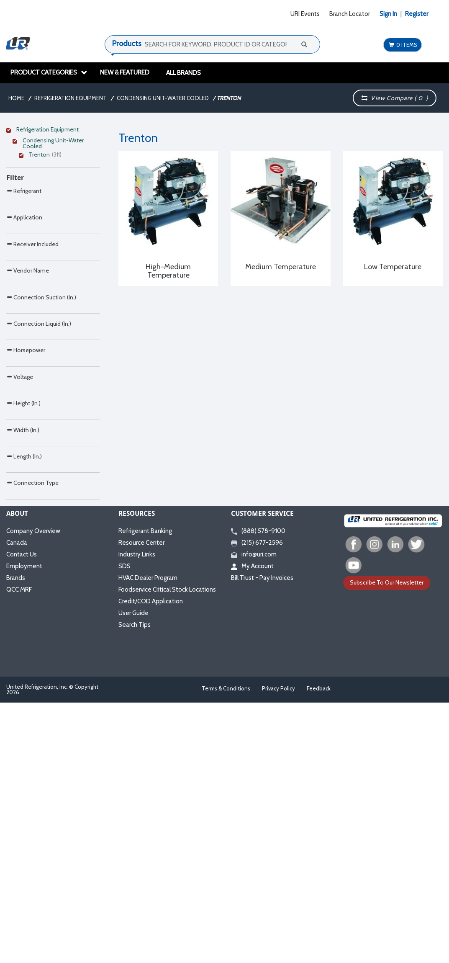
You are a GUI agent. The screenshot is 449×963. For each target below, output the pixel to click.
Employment (24, 826)
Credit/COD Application (150, 861)
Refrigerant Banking (145, 791)
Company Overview (33, 791)
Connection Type (32, 725)
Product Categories (48, 72)
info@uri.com (254, 815)
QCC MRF (19, 850)
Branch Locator (349, 14)
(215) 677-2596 (257, 803)
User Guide (133, 873)
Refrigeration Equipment (70, 98)
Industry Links (136, 815)
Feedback (319, 948)
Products (126, 43)
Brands (15, 838)
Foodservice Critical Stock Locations (167, 850)
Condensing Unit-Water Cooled (163, 98)
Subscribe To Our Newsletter (386, 843)
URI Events (305, 14)
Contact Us (21, 815)
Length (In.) (24, 681)
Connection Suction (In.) (41, 416)
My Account (252, 826)
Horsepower (25, 504)
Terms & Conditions (226, 948)
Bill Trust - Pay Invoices (262, 838)
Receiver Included (32, 328)
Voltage (19, 549)
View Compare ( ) (394, 98)
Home (16, 98)
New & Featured (124, 72)
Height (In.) (23, 593)
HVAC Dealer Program (147, 838)
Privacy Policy (278, 948)
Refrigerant (23, 240)
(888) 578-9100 (258, 791)
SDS (124, 826)
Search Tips (134, 885)
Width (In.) (22, 637)
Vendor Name (27, 372)
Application (24, 284)
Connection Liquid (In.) (38, 460)
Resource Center (141, 803)
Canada (16, 803)
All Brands (183, 73)
